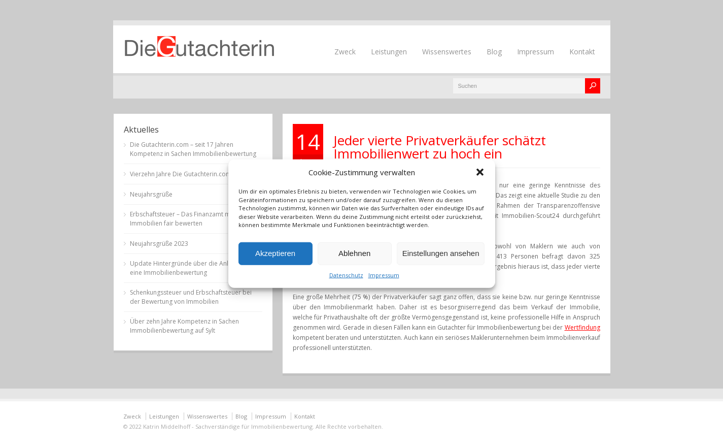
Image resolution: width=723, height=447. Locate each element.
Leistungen (389, 51)
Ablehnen (354, 253)
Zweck (345, 51)
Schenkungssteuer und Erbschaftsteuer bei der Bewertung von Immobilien (191, 297)
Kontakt (582, 51)
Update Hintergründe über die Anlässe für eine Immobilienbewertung (190, 268)
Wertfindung (582, 327)
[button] (480, 172)
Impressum (383, 274)
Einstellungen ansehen (440, 253)
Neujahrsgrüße (151, 194)
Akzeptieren (275, 253)
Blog (494, 51)
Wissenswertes (446, 51)
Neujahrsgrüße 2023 (159, 243)
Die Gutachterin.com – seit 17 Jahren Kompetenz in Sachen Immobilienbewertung (193, 149)
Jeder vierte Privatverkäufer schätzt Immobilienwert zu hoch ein (439, 147)
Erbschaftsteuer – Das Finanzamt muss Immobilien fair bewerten (185, 219)
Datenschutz (346, 274)
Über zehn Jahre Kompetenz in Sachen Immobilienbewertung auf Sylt (184, 326)
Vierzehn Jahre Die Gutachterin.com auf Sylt (191, 174)
